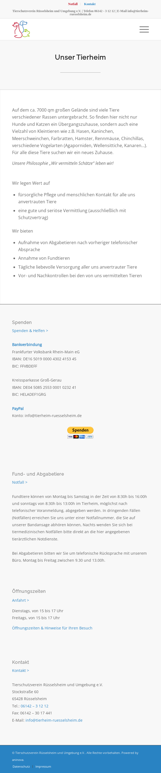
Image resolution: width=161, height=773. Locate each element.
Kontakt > (20, 670)
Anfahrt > (20, 600)
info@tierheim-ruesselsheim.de (54, 720)
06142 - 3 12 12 (104, 11)
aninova (17, 760)
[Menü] (141, 29)
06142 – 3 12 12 (34, 705)
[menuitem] (72, 4)
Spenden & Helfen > (30, 330)
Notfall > (19, 482)
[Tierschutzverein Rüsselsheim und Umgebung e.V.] (66, 29)
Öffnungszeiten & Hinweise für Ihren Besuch (52, 627)
